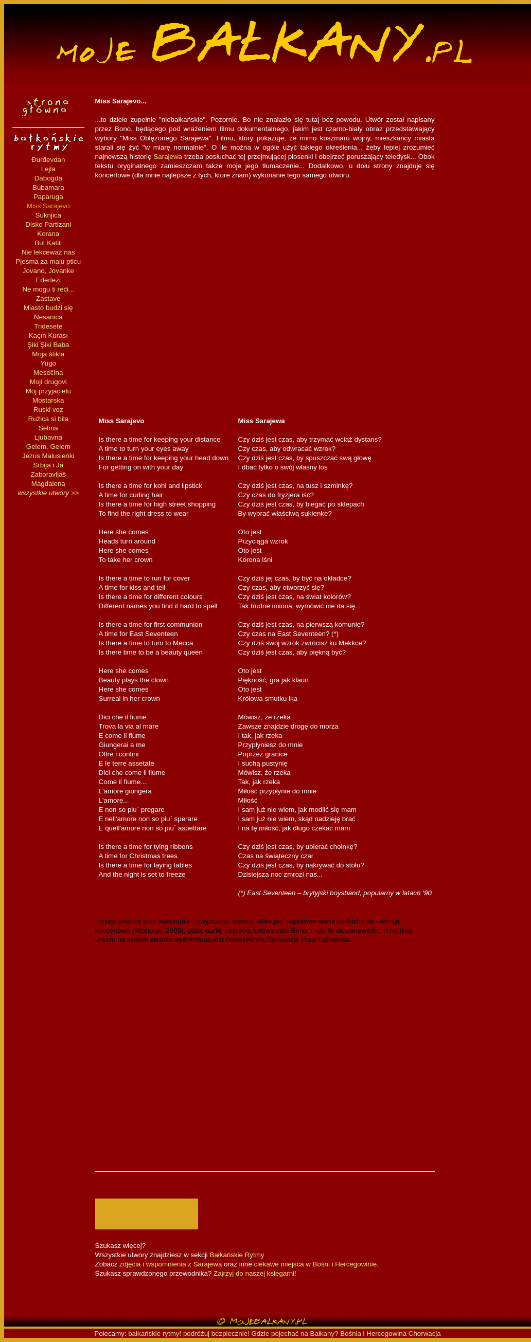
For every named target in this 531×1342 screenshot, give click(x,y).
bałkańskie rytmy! (154, 1333)
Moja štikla (48, 354)
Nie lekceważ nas (48, 252)
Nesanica (48, 317)
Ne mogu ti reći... (48, 289)
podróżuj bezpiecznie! (216, 1333)
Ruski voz (48, 409)
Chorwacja (425, 1333)
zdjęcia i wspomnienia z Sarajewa (170, 1264)
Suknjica (48, 215)
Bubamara (48, 187)
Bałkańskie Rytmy (237, 1255)
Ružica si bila (48, 419)
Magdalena (48, 483)
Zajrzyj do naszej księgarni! (255, 1273)
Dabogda (48, 178)
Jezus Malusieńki (48, 456)
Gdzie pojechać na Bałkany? (296, 1333)
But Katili (48, 243)
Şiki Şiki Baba (48, 345)
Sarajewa (167, 156)
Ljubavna (48, 437)
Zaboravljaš (48, 474)
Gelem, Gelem (48, 446)
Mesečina (48, 372)
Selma (48, 428)
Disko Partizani (48, 224)
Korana (48, 234)
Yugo (48, 363)
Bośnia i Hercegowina (373, 1333)
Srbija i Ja (48, 465)
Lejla (48, 169)
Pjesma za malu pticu (48, 261)
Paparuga (48, 197)
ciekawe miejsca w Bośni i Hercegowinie (315, 1264)
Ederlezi (48, 280)
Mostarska (48, 400)
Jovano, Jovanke (48, 271)
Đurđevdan (48, 160)
